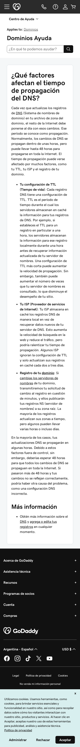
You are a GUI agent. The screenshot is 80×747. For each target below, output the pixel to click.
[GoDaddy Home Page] (21, 630)
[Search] (68, 49)
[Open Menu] (5, 6)
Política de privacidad (38, 675)
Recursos (10, 582)
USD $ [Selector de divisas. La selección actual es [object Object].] (69, 649)
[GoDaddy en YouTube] (49, 660)
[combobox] (35, 49)
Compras (10, 615)
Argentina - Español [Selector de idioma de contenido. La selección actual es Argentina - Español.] (20, 649)
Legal (15, 675)
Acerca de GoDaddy (18, 560)
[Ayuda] (55, 7)
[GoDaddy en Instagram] (17, 660)
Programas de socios (18, 593)
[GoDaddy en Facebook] (6, 660)
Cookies (63, 675)
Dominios (31, 29)
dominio (48, 373)
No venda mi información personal (40, 683)
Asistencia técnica (16, 571)
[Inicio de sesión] (65, 7)
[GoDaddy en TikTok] (28, 660)
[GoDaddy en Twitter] (38, 660)
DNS (19, 113)
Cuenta (8, 604)
